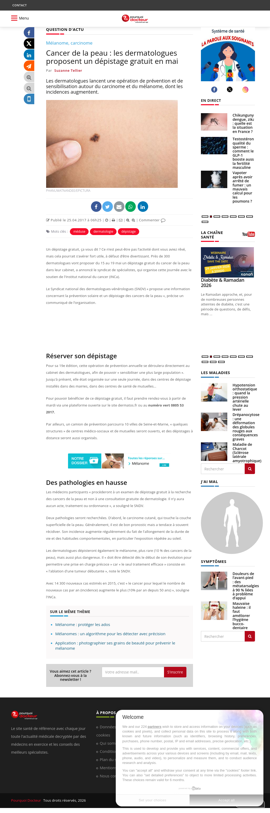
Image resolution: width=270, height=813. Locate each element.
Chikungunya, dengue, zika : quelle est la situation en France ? (245, 123)
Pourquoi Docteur (26, 800)
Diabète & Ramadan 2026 (222, 282)
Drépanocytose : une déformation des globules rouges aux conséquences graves (246, 426)
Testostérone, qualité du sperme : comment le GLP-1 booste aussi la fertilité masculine (245, 153)
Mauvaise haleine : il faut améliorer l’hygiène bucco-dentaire (242, 614)
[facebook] (215, 90)
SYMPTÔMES (213, 559)
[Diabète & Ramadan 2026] (228, 262)
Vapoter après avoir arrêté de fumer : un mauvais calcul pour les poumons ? (243, 187)
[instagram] (246, 90)
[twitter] (230, 89)
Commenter (152, 219)
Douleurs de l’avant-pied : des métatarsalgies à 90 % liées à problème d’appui (246, 584)
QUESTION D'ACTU (64, 29)
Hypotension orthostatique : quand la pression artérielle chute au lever (245, 396)
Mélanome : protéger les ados (82, 624)
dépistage (128, 231)
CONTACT (19, 5)
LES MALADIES (214, 371)
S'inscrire (175, 671)
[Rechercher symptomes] (250, 635)
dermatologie (103, 231)
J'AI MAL (209, 480)
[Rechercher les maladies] (250, 468)
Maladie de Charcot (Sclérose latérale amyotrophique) (247, 451)
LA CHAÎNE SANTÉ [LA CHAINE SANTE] (211, 234)
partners (154, 727)
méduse (79, 231)
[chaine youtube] (248, 235)
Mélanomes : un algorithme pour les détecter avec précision (110, 633)
